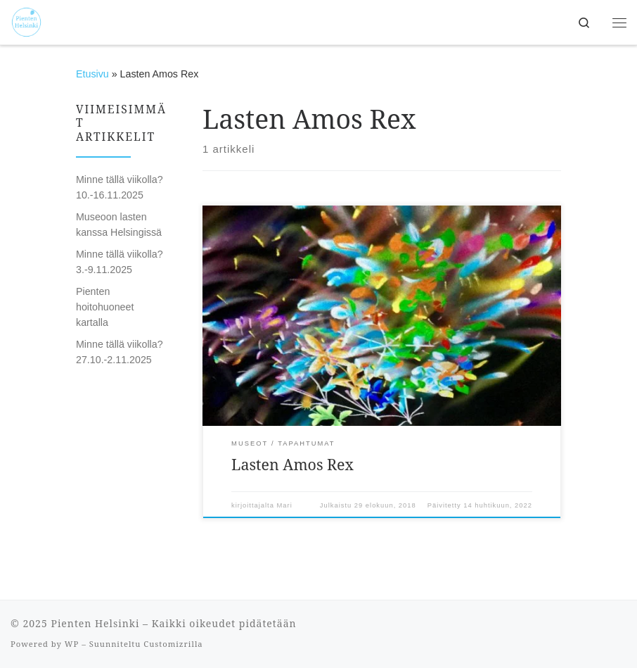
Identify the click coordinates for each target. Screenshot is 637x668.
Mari (284, 505)
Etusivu (92, 74)
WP (72, 643)
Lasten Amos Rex (292, 464)
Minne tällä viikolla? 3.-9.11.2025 (119, 261)
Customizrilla (172, 643)
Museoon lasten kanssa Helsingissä (119, 224)
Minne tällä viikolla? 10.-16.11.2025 (119, 187)
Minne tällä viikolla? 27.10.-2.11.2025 (119, 352)
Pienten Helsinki (95, 623)
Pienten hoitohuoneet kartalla (105, 307)
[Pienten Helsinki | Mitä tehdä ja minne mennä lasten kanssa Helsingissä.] (26, 21)
